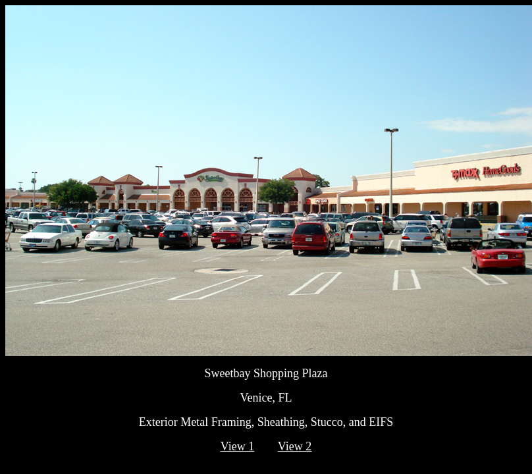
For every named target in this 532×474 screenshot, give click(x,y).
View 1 (237, 446)
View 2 (294, 446)
